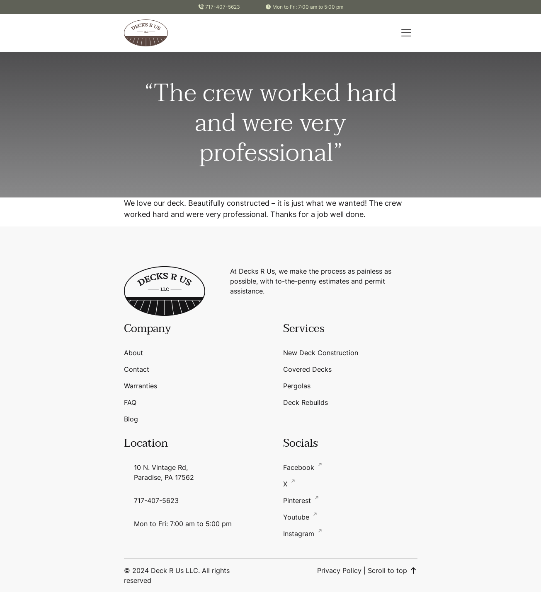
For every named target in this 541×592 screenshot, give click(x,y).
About (133, 353)
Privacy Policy (339, 570)
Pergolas (297, 386)
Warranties (140, 386)
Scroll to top (392, 570)
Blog (131, 419)
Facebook (299, 467)
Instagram (299, 533)
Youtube (297, 517)
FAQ (130, 402)
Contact (136, 369)
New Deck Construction (320, 353)
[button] (406, 33)
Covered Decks (307, 369)
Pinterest (298, 500)
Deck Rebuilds (305, 402)
